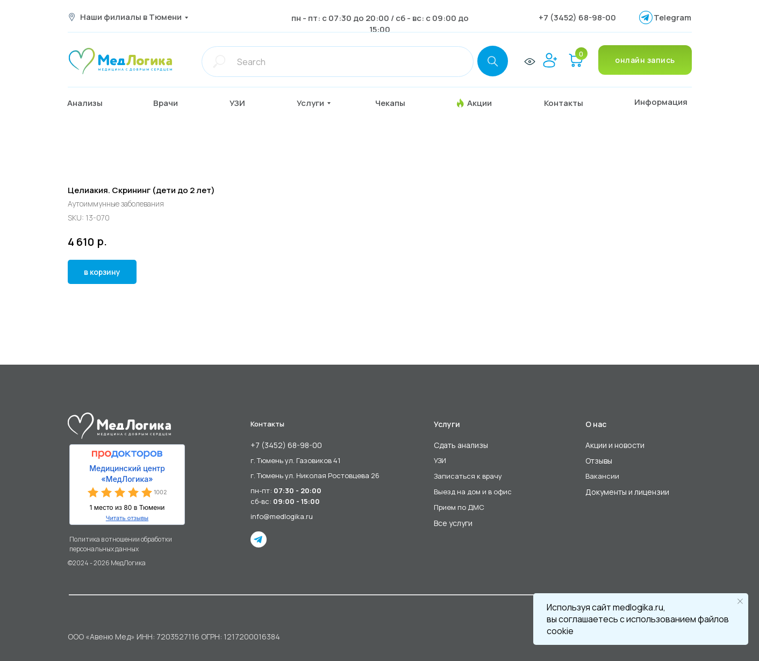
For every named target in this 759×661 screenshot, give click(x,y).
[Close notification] (740, 601)
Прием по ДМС (459, 507)
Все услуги (453, 523)
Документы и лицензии (627, 492)
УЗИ (440, 460)
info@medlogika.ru (281, 516)
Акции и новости (615, 445)
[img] (120, 61)
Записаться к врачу (468, 476)
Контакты (267, 424)
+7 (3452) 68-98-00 (577, 17)
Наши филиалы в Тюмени (131, 17)
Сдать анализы (461, 445)
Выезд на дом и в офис (473, 491)
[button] (174, 103)
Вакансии (602, 476)
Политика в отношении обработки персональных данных (120, 544)
